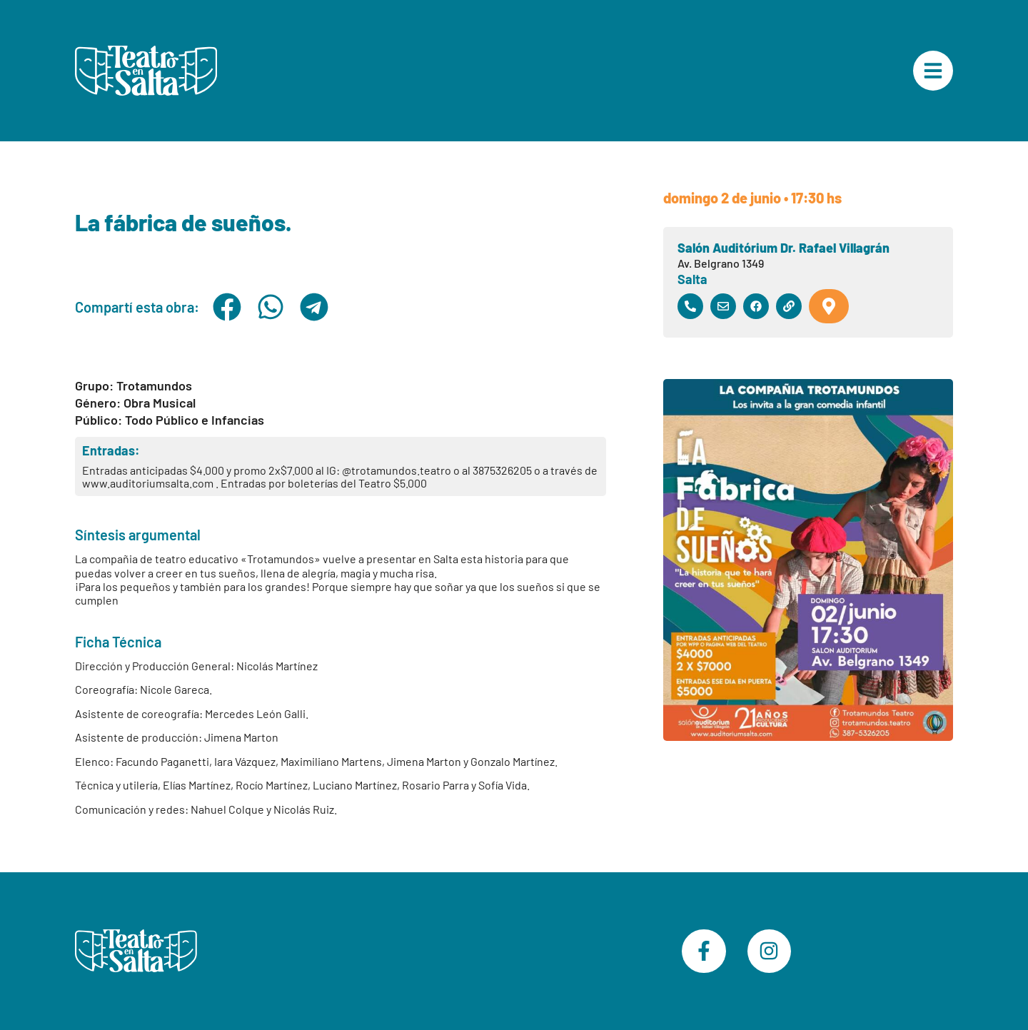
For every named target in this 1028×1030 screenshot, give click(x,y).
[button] (227, 307)
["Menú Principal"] (933, 71)
